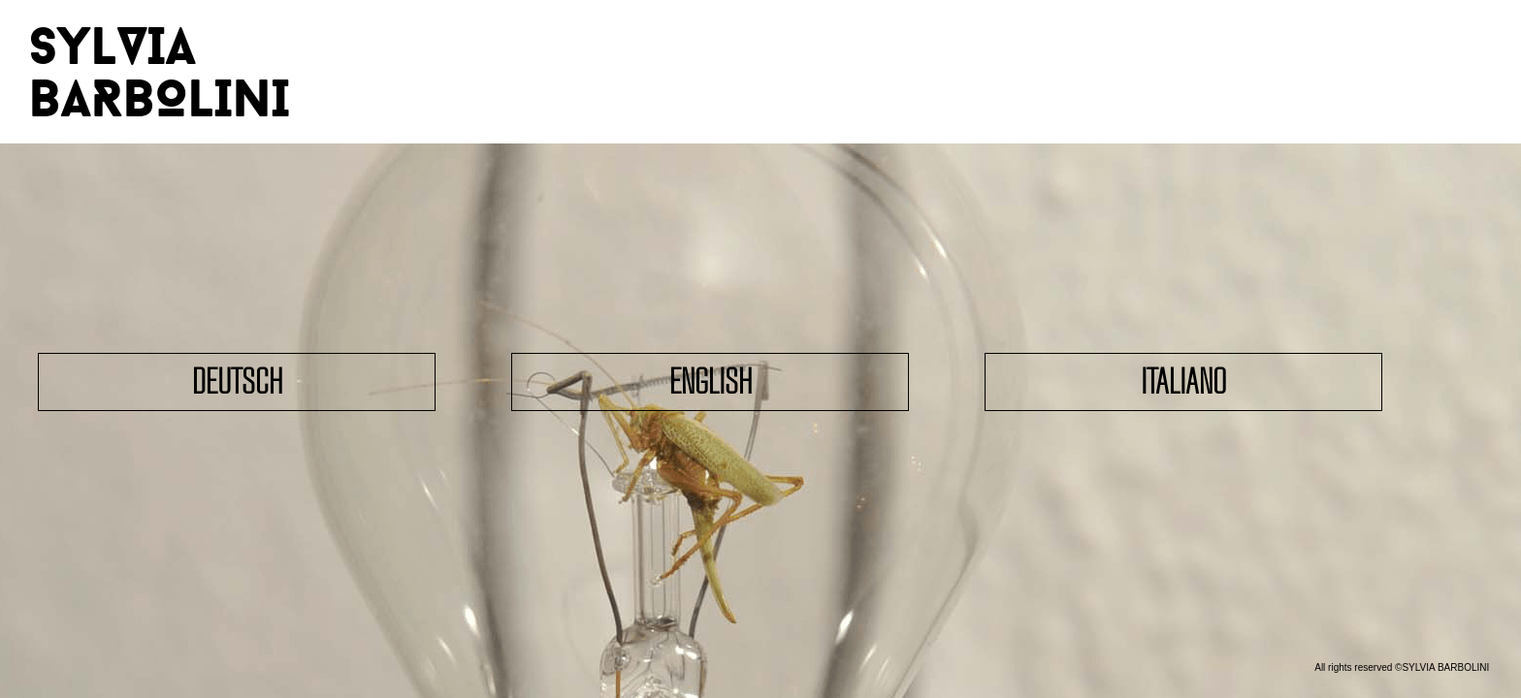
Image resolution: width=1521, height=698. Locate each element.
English (710, 382)
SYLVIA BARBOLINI (159, 71)
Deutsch (237, 382)
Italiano (1183, 382)
